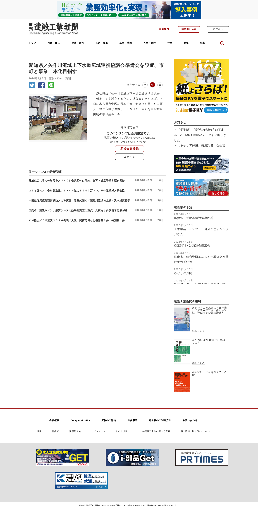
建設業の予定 (183, 207)
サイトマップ (98, 431)
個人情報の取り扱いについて (196, 431)
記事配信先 (75, 431)
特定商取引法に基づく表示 (156, 431)
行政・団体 (54, 43)
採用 (39, 431)
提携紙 (55, 431)
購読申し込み (188, 29)
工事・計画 (126, 43)
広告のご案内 (108, 420)
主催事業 (133, 420)
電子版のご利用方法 (160, 420)
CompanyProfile (80, 420)
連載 (202, 43)
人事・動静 (149, 43)
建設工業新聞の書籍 (187, 301)
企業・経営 (78, 43)
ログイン (218, 29)
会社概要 (54, 420)
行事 (169, 43)
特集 (186, 43)
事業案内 (164, 29)
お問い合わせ (190, 420)
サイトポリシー (124, 431)
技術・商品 (101, 43)
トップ (32, 43)
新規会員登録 (129, 148)
